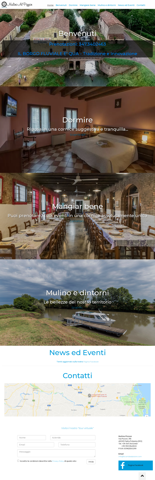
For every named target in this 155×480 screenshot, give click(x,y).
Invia (91, 461)
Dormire (73, 5)
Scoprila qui (77, 134)
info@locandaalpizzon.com (130, 456)
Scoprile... (77, 307)
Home (50, 5)
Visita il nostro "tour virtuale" (77, 428)
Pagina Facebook (91, 362)
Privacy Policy (58, 461)
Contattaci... (77, 221)
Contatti (141, 5)
